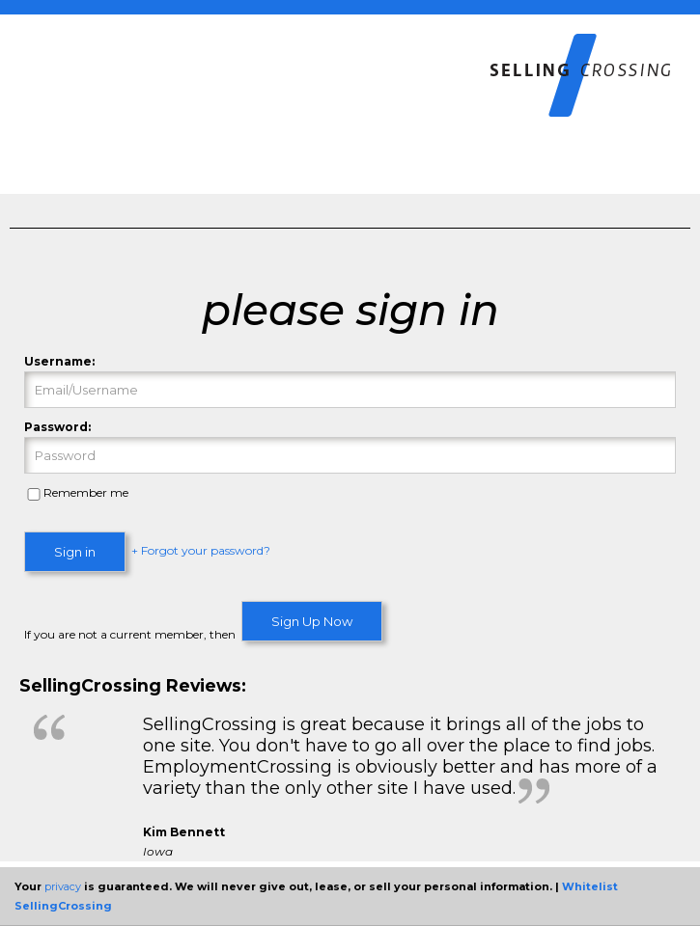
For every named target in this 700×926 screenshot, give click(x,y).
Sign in (75, 551)
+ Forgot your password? (200, 551)
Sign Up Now (311, 621)
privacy (62, 886)
